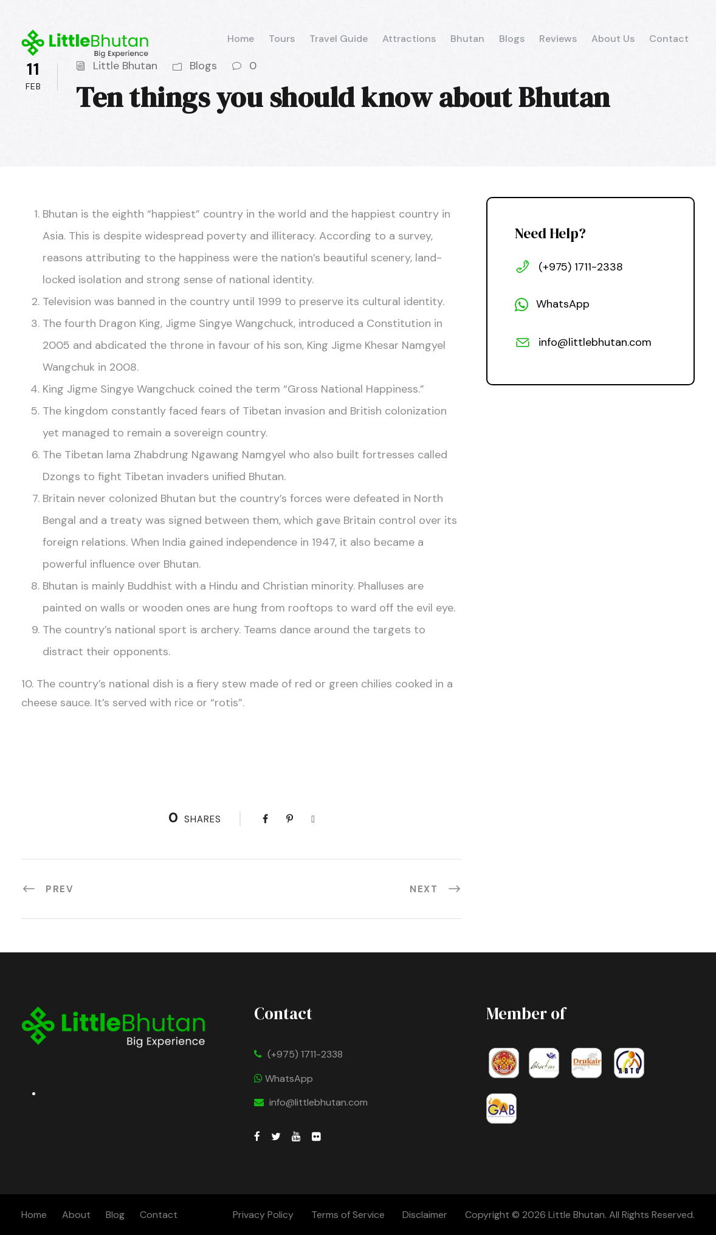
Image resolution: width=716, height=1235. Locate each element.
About (76, 1214)
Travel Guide (338, 38)
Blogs (512, 38)
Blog (115, 1214)
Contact (669, 38)
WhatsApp (283, 1078)
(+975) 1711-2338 (305, 1054)
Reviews (558, 38)
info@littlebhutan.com (318, 1102)
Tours (282, 38)
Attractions (409, 38)
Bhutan (467, 38)
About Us (613, 38)
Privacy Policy (263, 1214)
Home (240, 38)
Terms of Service (348, 1214)
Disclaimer (426, 1214)
